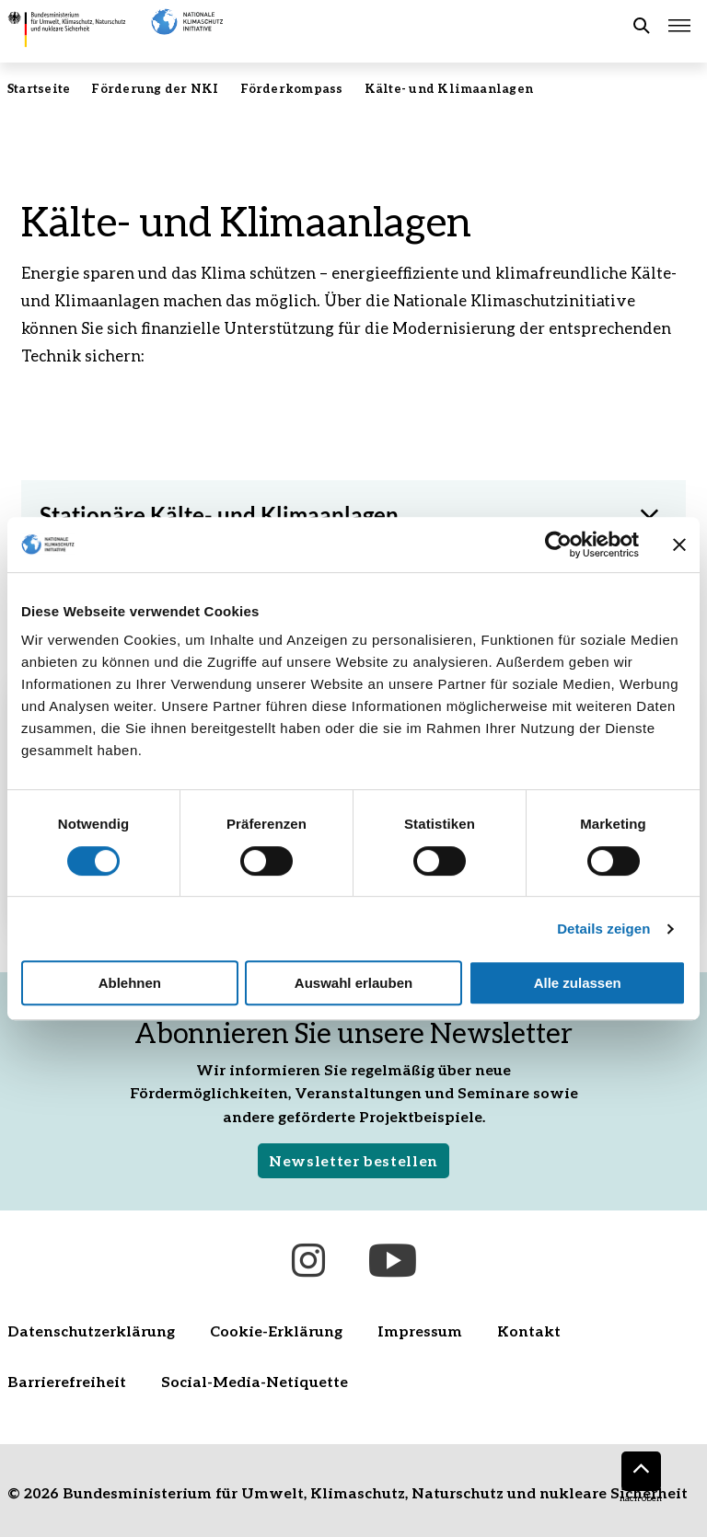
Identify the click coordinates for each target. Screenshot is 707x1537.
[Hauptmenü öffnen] (679, 26)
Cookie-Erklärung (276, 1330)
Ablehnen (130, 983)
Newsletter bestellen (353, 1160)
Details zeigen (603, 928)
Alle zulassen (577, 983)
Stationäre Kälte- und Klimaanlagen (219, 514)
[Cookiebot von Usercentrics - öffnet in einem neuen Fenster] (558, 544)
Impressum (419, 1330)
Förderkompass (291, 88)
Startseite (38, 88)
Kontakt (529, 1330)
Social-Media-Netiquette (254, 1381)
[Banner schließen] (679, 544)
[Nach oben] (641, 1471)
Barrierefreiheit (66, 1381)
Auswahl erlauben (353, 983)
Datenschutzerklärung (91, 1330)
